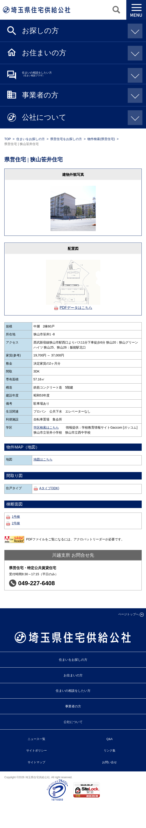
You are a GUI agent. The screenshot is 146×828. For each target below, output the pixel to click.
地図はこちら (43, 459)
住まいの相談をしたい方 (80, 74)
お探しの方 (80, 30)
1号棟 (16, 516)
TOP (7, 139)
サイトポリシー (36, 750)
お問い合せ (109, 762)
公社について (80, 116)
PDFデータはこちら (76, 308)
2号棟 (16, 523)
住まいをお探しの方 (30, 139)
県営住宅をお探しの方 (66, 139)
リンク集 (109, 750)
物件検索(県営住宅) (101, 139)
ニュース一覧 (36, 739)
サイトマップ (36, 762)
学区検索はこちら (46, 427)
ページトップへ (128, 614)
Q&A (109, 739)
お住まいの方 (80, 52)
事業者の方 (80, 94)
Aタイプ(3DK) (49, 488)
